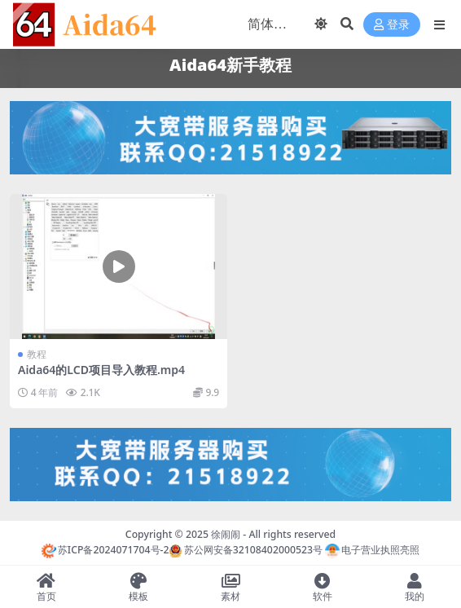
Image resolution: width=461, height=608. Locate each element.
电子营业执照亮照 (372, 550)
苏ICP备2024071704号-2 (105, 550)
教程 (36, 354)
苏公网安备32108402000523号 (245, 550)
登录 (392, 25)
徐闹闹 (225, 534)
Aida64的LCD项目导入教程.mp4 (101, 369)
